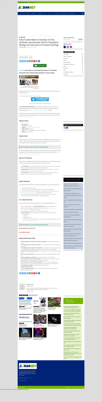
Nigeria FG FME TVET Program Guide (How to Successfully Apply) (72, 317)
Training (64, 60)
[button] (82, 13)
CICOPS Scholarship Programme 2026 (52, 308)
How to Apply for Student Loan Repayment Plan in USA (72, 358)
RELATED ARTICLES (23, 295)
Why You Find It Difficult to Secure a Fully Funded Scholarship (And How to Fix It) (71, 307)
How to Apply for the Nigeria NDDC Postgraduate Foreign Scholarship (70, 328)
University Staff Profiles (63, 13)
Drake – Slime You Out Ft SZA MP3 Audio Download (54, 325)
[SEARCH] (80, 39)
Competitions (65, 74)
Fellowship (65, 58)
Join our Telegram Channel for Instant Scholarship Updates (40, 103)
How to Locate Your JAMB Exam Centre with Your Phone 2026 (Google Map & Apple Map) (71, 310)
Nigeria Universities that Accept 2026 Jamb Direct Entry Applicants (71, 331)
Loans (48, 13)
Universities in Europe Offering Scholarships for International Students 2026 (72, 321)
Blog (23, 13)
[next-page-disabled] (60, 295)
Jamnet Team (22, 47)
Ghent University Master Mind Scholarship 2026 (25, 308)
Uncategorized (22, 37)
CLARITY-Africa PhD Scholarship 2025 (23, 325)
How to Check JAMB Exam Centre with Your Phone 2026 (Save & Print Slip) (71, 339)
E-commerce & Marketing (68, 72)
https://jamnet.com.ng (30, 286)
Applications (22, 70)
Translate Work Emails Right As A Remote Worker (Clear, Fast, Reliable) (71, 335)
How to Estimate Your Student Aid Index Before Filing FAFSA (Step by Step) (72, 346)
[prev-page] (58, 295)
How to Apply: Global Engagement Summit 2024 (38, 325)
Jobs (52, 13)
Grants (45, 13)
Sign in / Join (32, 2)
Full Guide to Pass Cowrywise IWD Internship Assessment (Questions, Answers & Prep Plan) (72, 324)
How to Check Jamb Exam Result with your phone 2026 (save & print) (71, 314)
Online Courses (56, 13)
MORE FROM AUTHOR (33, 295)
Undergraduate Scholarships (68, 64)
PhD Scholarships (37, 127)
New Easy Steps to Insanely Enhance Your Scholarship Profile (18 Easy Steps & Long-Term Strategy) (72, 195)
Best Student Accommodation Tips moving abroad (72, 209)
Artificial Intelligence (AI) (71, 13)
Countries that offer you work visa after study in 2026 (72, 342)
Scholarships (27, 13)
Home (20, 13)
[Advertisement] (51, 25)
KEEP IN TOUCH (67, 44)
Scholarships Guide (40, 13)
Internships (65, 68)
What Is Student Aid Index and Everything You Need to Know (72, 349)
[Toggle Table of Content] (29, 57)
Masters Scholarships (29, 127)
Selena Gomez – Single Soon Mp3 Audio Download (39, 339)
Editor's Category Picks (69, 52)
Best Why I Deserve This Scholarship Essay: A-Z (72, 243)
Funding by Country (33, 13)
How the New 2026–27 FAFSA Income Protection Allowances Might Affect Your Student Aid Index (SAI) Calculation (72, 353)
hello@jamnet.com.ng (27, 377)
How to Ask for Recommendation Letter (70, 212)
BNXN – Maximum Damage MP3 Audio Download (25, 339)
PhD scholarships (66, 62)
